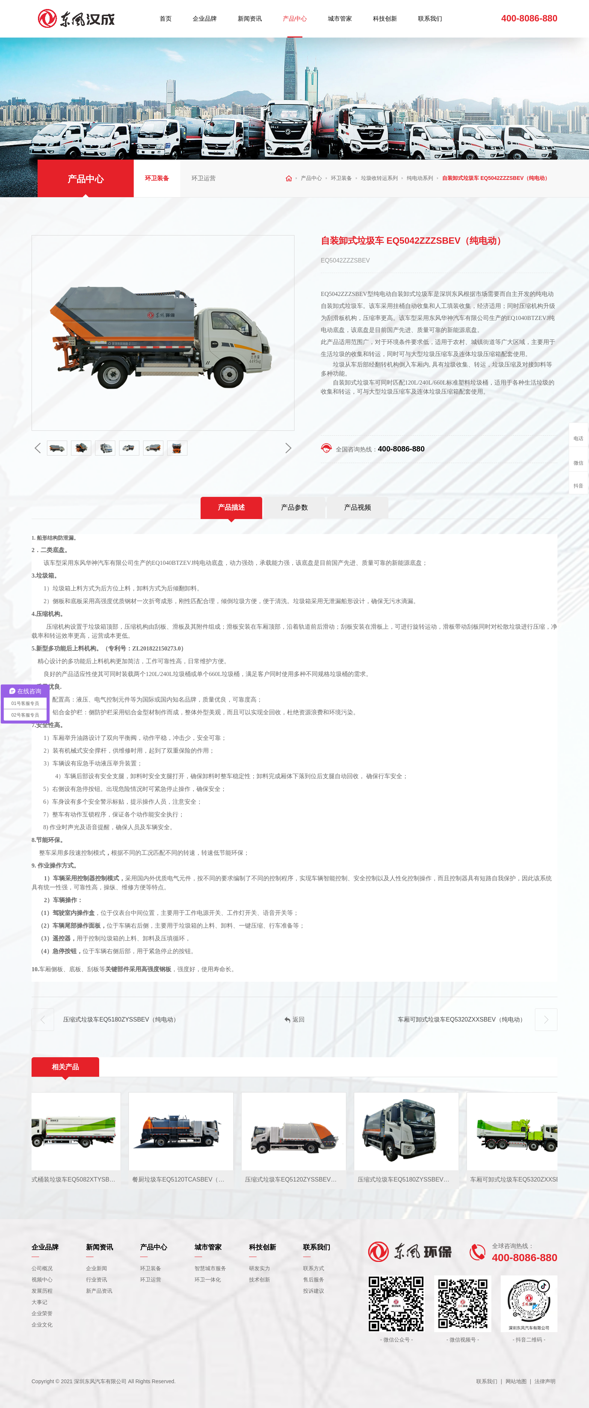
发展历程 (42, 1291)
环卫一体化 (208, 1280)
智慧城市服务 (210, 1268)
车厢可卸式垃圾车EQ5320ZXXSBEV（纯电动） (477, 1019)
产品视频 (357, 507)
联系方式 (313, 1268)
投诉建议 (313, 1291)
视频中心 (42, 1280)
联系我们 (430, 18)
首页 (166, 18)
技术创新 (259, 1280)
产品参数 (294, 507)
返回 (294, 1019)
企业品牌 (205, 18)
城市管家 (340, 18)
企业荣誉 (42, 1313)
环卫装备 (157, 178)
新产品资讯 (99, 1291)
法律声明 (545, 1381)
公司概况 (42, 1268)
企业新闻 (96, 1268)
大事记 (39, 1302)
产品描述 (231, 507)
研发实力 (259, 1268)
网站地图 (516, 1381)
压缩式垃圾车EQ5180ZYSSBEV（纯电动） (105, 1019)
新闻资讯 (250, 18)
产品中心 (295, 18)
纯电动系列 (420, 178)
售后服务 (313, 1280)
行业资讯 (96, 1280)
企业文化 (42, 1325)
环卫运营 (204, 178)
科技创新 (385, 18)
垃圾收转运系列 (379, 178)
